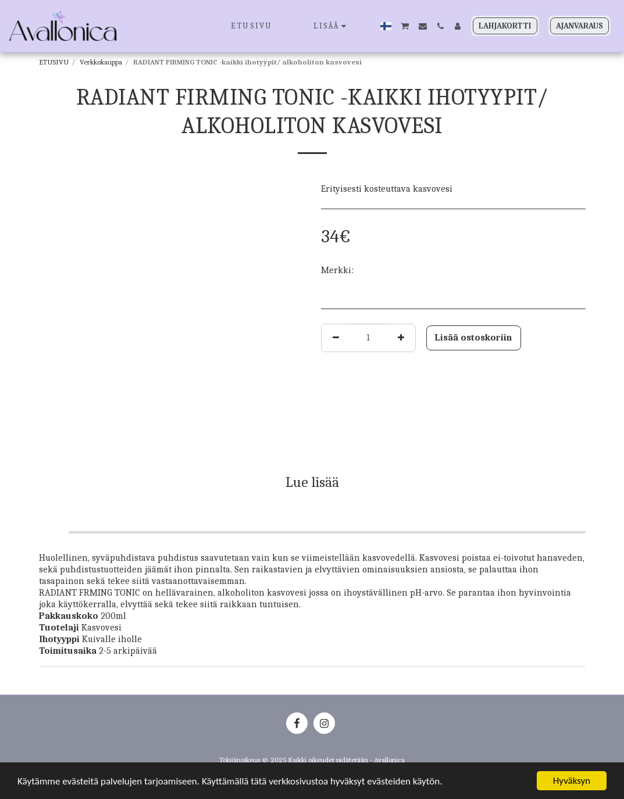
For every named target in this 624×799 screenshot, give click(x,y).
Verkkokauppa (101, 62)
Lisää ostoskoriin (473, 337)
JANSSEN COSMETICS (398, 270)
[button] (405, 26)
